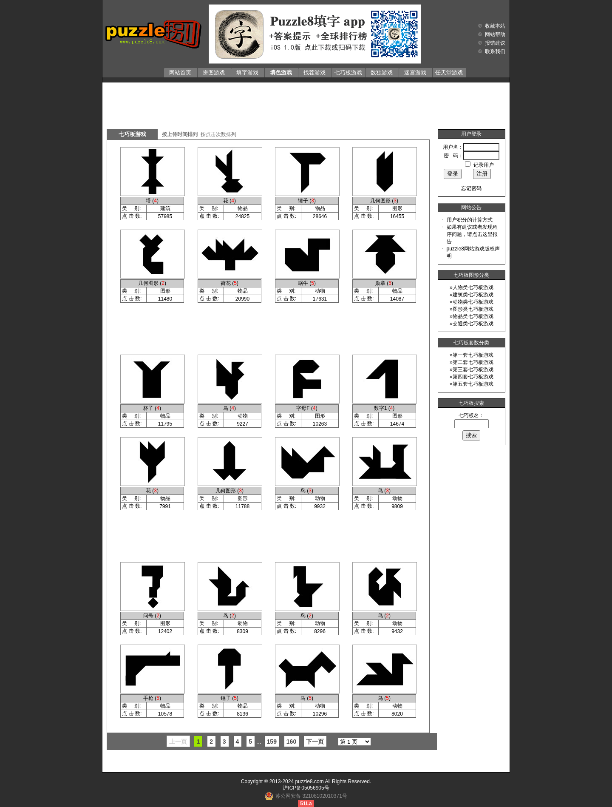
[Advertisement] (306, 104)
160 (291, 741)
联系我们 (495, 51)
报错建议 (495, 43)
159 (272, 741)
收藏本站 (495, 26)
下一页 (315, 741)
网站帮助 (495, 34)
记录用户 (483, 165)
